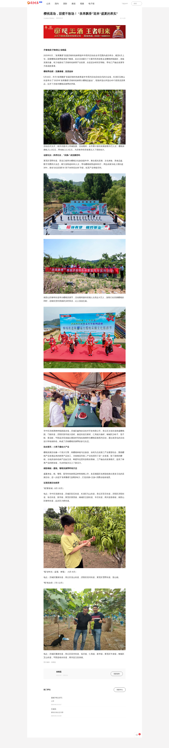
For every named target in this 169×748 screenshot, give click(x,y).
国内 (57, 4)
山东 (48, 4)
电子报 (91, 4)
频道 (74, 4)
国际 (65, 4)
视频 (82, 4)
